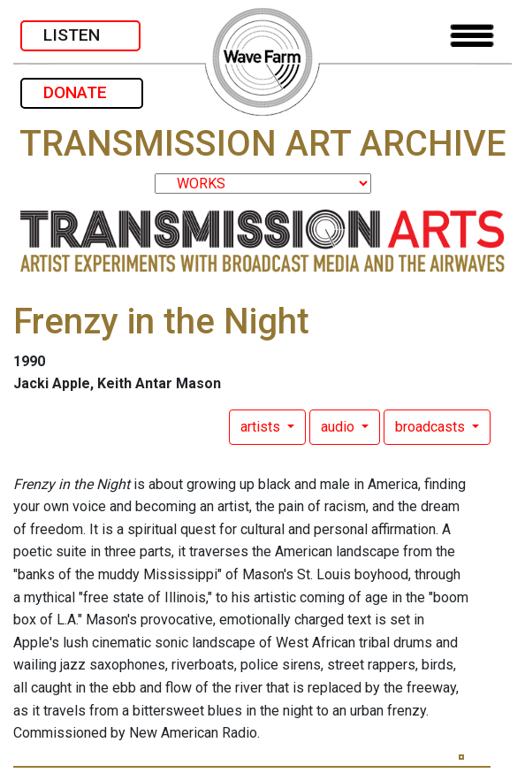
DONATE (81, 92)
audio (339, 426)
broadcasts (431, 426)
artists (262, 426)
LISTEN (80, 35)
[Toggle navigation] (472, 35)
